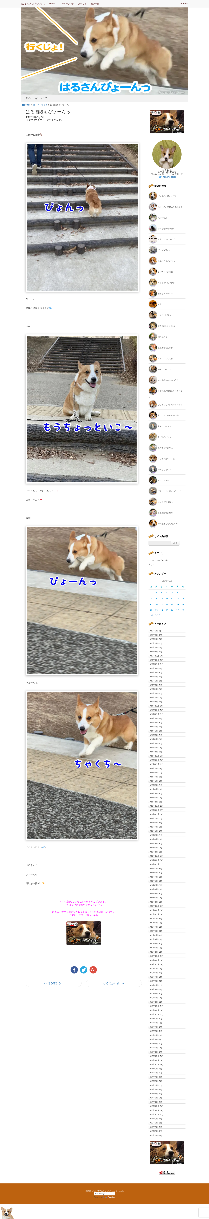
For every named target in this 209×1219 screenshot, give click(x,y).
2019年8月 (153, 972)
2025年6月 (153, 681)
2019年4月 (153, 989)
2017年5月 (153, 1085)
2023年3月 (153, 793)
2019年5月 (153, 985)
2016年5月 (153, 1135)
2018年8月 (153, 1022)
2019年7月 (153, 977)
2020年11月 (154, 910)
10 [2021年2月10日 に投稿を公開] (162, 598)
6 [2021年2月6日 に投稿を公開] (177, 592)
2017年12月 (154, 1056)
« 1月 (151, 614)
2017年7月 (153, 1077)
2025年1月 (153, 702)
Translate (109, 1197)
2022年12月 (154, 806)
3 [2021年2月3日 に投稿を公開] (161, 592)
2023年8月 (153, 772)
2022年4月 (153, 839)
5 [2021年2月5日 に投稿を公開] (172, 592)
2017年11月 (154, 1060)
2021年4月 (153, 889)
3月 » (157, 614)
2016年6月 (153, 1131)
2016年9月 (153, 1118)
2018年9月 (153, 1018)
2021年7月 (153, 877)
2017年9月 (153, 1068)
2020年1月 (153, 952)
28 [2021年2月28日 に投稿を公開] (183, 610)
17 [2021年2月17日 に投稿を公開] (162, 604)
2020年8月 (153, 922)
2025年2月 (153, 697)
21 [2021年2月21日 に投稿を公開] (183, 604)
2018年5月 (153, 1035)
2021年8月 (153, 872)
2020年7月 (153, 927)
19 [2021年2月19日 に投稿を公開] (172, 604)
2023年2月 (153, 797)
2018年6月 (153, 1031)
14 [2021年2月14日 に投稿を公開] (183, 598)
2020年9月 (153, 918)
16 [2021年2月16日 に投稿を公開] (156, 604)
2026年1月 (153, 651)
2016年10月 (154, 1114)
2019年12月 (154, 956)
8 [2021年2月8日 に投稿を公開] (151, 598)
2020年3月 (153, 943)
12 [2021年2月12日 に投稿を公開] (172, 598)
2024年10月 (154, 714)
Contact (184, 3)
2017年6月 (153, 1081)
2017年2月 (153, 1098)
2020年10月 (154, 914)
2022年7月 (153, 827)
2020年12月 (154, 906)
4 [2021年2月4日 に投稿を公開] (167, 592)
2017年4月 (153, 1089)
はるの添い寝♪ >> (113, 983)
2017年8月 (153, 1073)
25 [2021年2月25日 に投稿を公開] (167, 610)
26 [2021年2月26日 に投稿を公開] (172, 610)
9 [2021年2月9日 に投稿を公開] (156, 598)
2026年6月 (153, 631)
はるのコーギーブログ (35, 98)
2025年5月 (153, 685)
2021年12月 (154, 856)
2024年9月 (153, 718)
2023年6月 (153, 781)
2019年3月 (153, 993)
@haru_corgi (167, 177)
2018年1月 (153, 1052)
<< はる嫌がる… (53, 983)
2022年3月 (153, 843)
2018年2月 (153, 1048)
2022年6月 (153, 831)
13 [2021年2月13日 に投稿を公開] (177, 598)
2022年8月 (153, 822)
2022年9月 (153, 818)
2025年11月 (154, 660)
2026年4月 (153, 639)
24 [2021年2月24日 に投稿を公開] (162, 610)
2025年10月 (154, 664)
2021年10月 (154, 864)
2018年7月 (153, 1027)
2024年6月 (153, 731)
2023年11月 (154, 760)
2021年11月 (154, 860)
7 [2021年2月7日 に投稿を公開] (182, 592)
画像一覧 (95, 3)
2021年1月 (153, 902)
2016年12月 (154, 1106)
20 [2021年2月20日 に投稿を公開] (177, 604)
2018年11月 (154, 1010)
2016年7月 (153, 1127)
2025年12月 (154, 656)
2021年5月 (153, 885)
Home (52, 3)
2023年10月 (154, 764)
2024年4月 (153, 739)
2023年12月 (154, 756)
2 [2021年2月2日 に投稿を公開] (156, 592)
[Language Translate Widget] (104, 1193)
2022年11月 (154, 810)
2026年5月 (153, 635)
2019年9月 (153, 968)
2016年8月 (153, 1123)
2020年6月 (153, 931)
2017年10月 (154, 1064)
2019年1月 (153, 1002)
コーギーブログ (67, 3)
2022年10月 (154, 814)
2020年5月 (153, 935)
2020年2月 (153, 947)
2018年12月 (154, 1006)
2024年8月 (153, 722)
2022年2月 (153, 847)
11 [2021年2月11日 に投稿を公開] (167, 598)
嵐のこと (82, 3)
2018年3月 (153, 1043)
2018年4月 (153, 1039)
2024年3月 (153, 743)
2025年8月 (153, 672)
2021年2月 (153, 897)
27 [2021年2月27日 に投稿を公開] (177, 610)
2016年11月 (154, 1110)
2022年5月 (153, 835)
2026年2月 (153, 647)
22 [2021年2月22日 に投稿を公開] (151, 610)
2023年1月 (153, 802)
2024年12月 (154, 706)
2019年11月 (154, 960)
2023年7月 (153, 777)
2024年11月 (154, 710)
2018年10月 (154, 1014)
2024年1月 (153, 752)
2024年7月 (153, 727)
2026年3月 (153, 643)
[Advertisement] (60, 1015)
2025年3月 (153, 693)
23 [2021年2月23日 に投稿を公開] (156, 610)
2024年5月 (153, 735)
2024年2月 (153, 747)
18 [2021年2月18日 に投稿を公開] (167, 604)
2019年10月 (154, 964)
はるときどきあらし (33, 3)
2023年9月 (153, 768)
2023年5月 (153, 785)
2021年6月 (153, 881)
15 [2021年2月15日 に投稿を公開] (151, 604)
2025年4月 (153, 689)
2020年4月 (153, 939)
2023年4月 (153, 789)
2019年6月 (153, 981)
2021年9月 (153, 868)
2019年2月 (153, 997)
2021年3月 (153, 893)
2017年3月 (153, 1093)
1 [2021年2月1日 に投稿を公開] (151, 592)
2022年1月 (153, 852)
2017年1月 (153, 1102)
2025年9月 (153, 668)
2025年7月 (153, 676)
